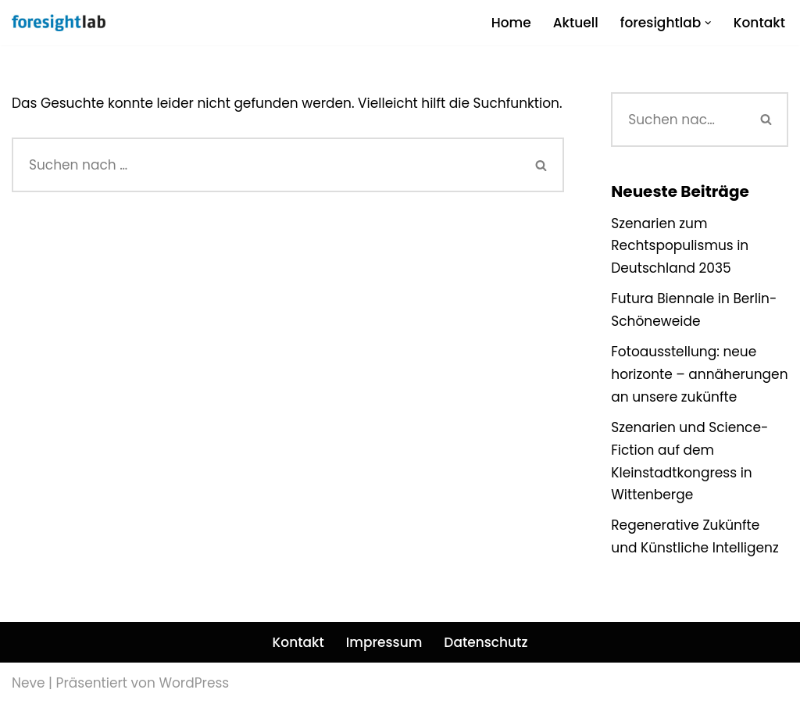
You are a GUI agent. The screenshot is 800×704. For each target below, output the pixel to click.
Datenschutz (485, 642)
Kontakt (759, 22)
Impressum (384, 642)
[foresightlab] (58, 22)
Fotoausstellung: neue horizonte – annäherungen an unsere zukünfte (699, 374)
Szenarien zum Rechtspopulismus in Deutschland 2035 (679, 246)
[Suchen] (266, 165)
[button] (708, 23)
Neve (28, 683)
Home (511, 22)
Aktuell (575, 22)
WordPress (194, 683)
